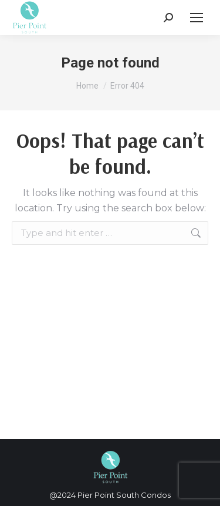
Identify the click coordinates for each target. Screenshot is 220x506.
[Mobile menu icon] (196, 17)
